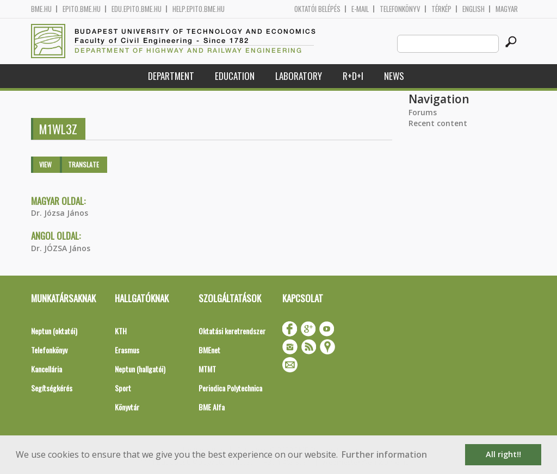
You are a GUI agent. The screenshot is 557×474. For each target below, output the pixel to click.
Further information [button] (384, 454)
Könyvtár (127, 407)
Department (171, 76)
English (473, 9)
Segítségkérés (51, 388)
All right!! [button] (503, 454)
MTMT (207, 369)
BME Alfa (212, 407)
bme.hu (41, 9)
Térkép (441, 9)
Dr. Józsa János (59, 213)
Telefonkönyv (400, 9)
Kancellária (46, 369)
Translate (83, 164)
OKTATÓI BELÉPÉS (317, 9)
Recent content (438, 123)
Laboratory (298, 76)
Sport (123, 388)
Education (235, 76)
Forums (423, 112)
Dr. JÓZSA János (60, 248)
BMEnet (209, 350)
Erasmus (127, 350)
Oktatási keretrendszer (232, 330)
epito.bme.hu (82, 9)
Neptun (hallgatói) (140, 369)
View (45, 164)
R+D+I (353, 76)
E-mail (360, 9)
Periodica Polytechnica (230, 388)
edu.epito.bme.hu (137, 9)
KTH (121, 330)
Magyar (507, 9)
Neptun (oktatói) (54, 330)
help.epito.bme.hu (198, 9)
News (394, 76)
